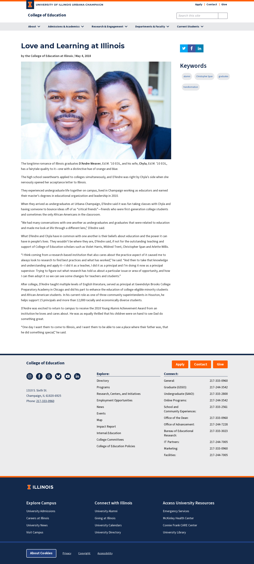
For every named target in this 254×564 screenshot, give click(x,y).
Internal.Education (109, 433)
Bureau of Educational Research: (178, 433)
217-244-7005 (219, 442)
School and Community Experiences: (180, 409)
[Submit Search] (223, 16)
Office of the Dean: (176, 418)
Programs (103, 387)
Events (101, 413)
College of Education (47, 15)
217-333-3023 (219, 431)
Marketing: (171, 448)
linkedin (199, 48)
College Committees (110, 439)
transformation (191, 87)
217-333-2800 (219, 394)
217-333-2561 (219, 407)
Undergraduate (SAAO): (179, 394)
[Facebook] (39, 379)
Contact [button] (211, 4)
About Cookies (41, 553)
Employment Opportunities (114, 400)
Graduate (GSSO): (175, 387)
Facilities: (170, 455)
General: (169, 381)
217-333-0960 (45, 401)
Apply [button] (198, 4)
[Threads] (48, 379)
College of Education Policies (116, 446)
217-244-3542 (219, 387)
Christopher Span (204, 76)
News (100, 407)
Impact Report (106, 426)
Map (99, 420)
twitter (183, 48)
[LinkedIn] (77, 379)
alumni (187, 76)
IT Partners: (171, 442)
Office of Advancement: (179, 424)
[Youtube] (67, 379)
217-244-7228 (219, 424)
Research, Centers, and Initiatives (119, 394)
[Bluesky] (58, 379)
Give (224, 4)
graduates (223, 76)
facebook (191, 48)
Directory (103, 381)
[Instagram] (29, 379)
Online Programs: (175, 400)
